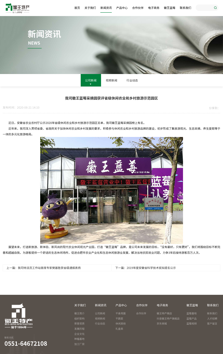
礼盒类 (119, 347)
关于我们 (90, 8)
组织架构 (79, 337)
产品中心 (122, 8)
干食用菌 (121, 332)
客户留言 (212, 342)
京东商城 (162, 342)
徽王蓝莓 (169, 8)
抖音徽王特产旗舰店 (167, 337)
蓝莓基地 (192, 332)
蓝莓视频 (192, 342)
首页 (77, 8)
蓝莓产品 (192, 337)
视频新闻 (111, 80)
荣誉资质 (79, 342)
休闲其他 (121, 342)
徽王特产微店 (164, 332)
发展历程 (79, 347)
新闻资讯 (106, 8)
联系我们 (185, 8)
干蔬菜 (119, 337)
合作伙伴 (138, 8)
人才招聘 (212, 337)
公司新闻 (91, 80)
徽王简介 (79, 332)
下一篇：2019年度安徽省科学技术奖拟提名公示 (145, 268)
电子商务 (153, 8)
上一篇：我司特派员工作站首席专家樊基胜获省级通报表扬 (43, 268)
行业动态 (132, 80)
